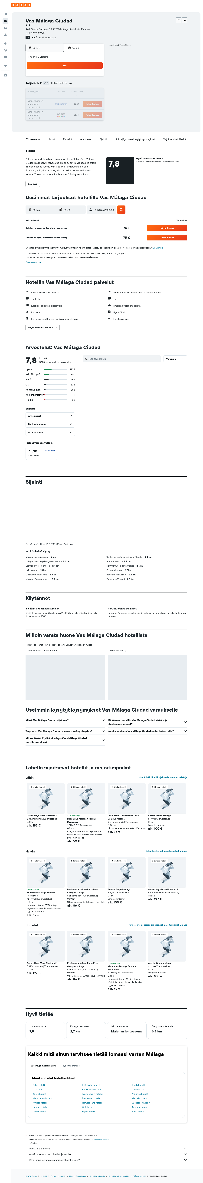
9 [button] (96, 84)
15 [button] (89, 92)
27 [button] (73, 107)
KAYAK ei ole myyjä (108, 1148)
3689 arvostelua (48, 37)
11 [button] (58, 92)
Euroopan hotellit (58, 1176)
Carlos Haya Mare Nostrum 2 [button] (42, 815)
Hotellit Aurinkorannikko (119, 1176)
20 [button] (73, 100)
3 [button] (50, 84)
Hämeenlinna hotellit (93, 1102)
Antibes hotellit (40, 1102)
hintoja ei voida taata (100, 1139)
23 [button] (96, 100)
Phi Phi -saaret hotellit (93, 1089)
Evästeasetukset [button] (34, 262)
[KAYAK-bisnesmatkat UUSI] (5, 57)
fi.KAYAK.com (31, 1176)
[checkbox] (42, 453)
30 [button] (96, 107)
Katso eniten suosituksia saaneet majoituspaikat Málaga (159, 924)
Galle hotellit (138, 1089)
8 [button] (88, 84)
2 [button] (96, 77)
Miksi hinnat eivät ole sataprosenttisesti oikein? (108, 1160)
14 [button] (81, 92)
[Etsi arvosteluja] (125, 358)
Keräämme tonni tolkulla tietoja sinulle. (108, 1154)
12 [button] (66, 92)
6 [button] (73, 84)
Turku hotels (138, 1111)
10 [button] (50, 92)
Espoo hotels (89, 1111)
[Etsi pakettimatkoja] (5, 34)
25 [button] (58, 107)
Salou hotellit (39, 1085)
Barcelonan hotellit (92, 1098)
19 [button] (66, 100)
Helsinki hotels (40, 1107)
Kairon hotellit (40, 1093)
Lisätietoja (158, 247)
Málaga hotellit (140, 1176)
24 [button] (50, 107)
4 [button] (58, 84)
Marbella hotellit (140, 1098)
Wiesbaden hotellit (141, 1102)
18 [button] (58, 100)
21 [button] (81, 100)
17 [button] (50, 100)
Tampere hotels (140, 1107)
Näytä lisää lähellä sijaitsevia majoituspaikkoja (163, 777)
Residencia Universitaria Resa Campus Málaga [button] (123, 817)
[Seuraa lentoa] (5, 50)
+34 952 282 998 (35, 33)
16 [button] (96, 92)
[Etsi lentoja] (5, 14)
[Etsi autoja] (5, 28)
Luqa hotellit (39, 1089)
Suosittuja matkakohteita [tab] (44, 1065)
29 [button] (88, 107)
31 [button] (50, 115)
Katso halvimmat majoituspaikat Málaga (167, 851)
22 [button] (88, 100)
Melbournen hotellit (43, 1098)
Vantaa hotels (39, 1111)
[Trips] (5, 66)
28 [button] (81, 107)
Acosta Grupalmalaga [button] (160, 815)
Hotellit (44, 1176)
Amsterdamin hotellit (93, 1093)
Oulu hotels (88, 1107)
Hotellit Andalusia (97, 1176)
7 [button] (81, 84)
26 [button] (65, 107)
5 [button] (66, 84)
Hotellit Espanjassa (78, 1176)
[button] (5, 4)
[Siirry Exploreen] (5, 43)
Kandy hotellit (139, 1085)
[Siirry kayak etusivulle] (21, 5)
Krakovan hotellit (140, 1093)
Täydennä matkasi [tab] (71, 1065)
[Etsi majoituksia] (5, 21)
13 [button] (73, 92)
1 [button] (88, 77)
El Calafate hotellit (91, 1085)
